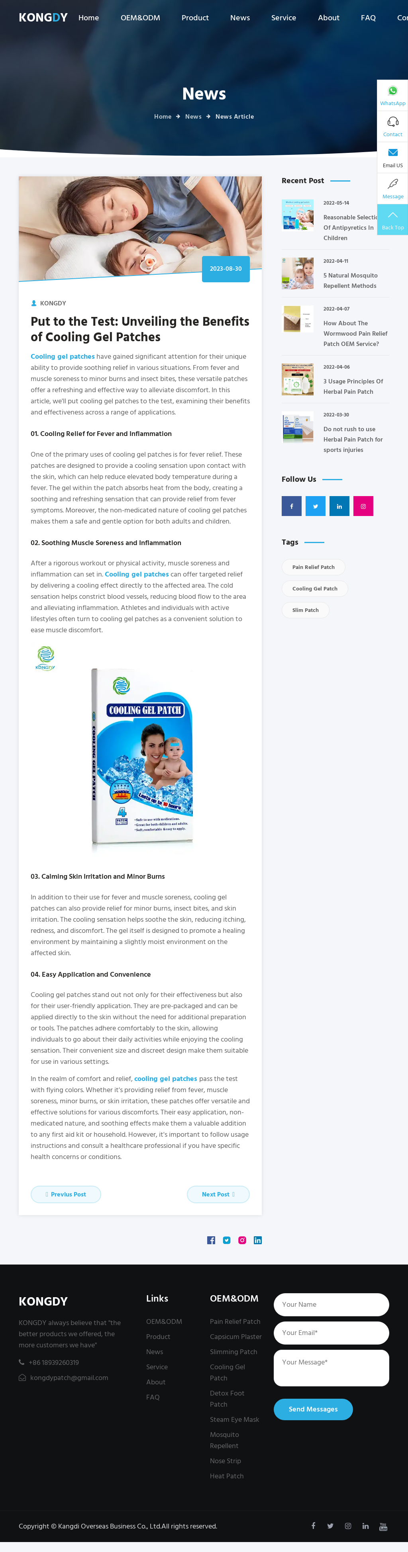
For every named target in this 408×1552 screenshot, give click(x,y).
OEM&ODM (140, 18)
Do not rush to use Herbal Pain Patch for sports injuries (353, 439)
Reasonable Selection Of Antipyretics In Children (353, 227)
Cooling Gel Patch (314, 588)
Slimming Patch (233, 1352)
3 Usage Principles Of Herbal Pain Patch (353, 386)
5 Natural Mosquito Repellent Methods (351, 280)
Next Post (218, 1194)
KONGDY (43, 1302)
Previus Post (66, 1194)
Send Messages (313, 1409)
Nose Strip (225, 1461)
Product (195, 18)
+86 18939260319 (49, 1362)
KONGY (43, 18)
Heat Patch (227, 1476)
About (328, 18)
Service (283, 18)
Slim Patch (305, 610)
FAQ (368, 18)
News (240, 18)
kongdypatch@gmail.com (63, 1378)
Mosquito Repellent (224, 1440)
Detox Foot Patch (227, 1399)
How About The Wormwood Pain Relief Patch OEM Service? (355, 333)
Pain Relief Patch (313, 567)
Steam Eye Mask (234, 1419)
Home (88, 18)
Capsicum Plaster (236, 1337)
